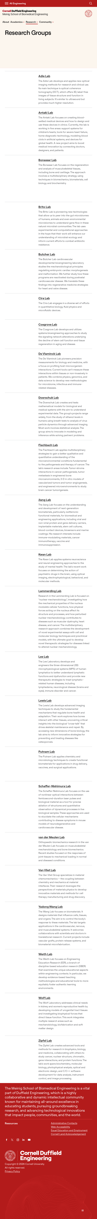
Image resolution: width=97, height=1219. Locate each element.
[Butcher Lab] (19, 271)
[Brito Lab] (19, 225)
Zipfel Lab (45, 1040)
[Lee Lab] (19, 673)
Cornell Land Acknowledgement (68, 1134)
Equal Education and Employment (69, 1130)
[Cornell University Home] (10, 1155)
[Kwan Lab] (19, 567)
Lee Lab (43, 656)
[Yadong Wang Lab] (19, 925)
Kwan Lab (44, 554)
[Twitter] (12, 1139)
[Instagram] (18, 1139)
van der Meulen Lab (51, 837)
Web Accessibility (60, 1126)
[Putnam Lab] (19, 764)
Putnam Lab (46, 751)
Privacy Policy (12, 1171)
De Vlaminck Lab (49, 353)
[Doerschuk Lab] (19, 416)
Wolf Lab (44, 998)
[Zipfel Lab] (19, 1059)
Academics (17, 21)
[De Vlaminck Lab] (19, 371)
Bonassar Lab (47, 160)
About (5, 21)
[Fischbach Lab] (19, 467)
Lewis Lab (45, 700)
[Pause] (82, 1211)
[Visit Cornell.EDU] (88, 16)
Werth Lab (45, 954)
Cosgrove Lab (47, 324)
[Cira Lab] (19, 306)
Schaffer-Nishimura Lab (54, 786)
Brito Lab (44, 207)
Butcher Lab (46, 254)
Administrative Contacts (64, 1123)
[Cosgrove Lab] (19, 334)
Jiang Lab (44, 500)
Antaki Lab (45, 112)
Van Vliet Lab (47, 870)
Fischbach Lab (48, 445)
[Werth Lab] (19, 971)
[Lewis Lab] (19, 721)
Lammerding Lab (49, 591)
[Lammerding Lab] (19, 619)
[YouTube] (29, 1139)
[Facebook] (6, 1139)
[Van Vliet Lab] (19, 883)
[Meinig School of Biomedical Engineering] (25, 13)
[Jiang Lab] (19, 522)
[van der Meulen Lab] (19, 848)
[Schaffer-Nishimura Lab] (19, 806)
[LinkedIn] (23, 1139)
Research (32, 21)
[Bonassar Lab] (19, 178)
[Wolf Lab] (19, 1014)
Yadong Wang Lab (50, 906)
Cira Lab (44, 298)
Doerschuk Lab (48, 397)
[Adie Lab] (19, 89)
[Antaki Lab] (19, 131)
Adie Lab (44, 76)
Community (46, 21)
